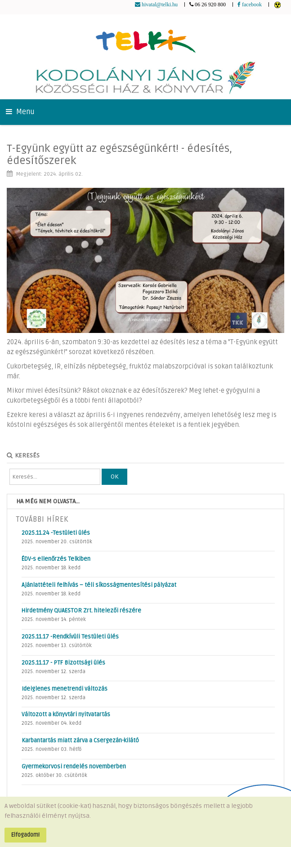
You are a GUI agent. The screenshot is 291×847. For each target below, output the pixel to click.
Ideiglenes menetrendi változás (64, 688)
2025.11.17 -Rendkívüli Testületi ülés (70, 636)
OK (114, 476)
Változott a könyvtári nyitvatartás (66, 714)
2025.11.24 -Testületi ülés (56, 533)
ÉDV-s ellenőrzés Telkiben (56, 559)
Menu (20, 111)
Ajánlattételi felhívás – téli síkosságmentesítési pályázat (99, 585)
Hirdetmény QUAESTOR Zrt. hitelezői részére (81, 610)
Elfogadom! (25, 834)
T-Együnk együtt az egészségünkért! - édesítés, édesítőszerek (119, 154)
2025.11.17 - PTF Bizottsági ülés (63, 662)
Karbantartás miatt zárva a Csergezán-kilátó (80, 740)
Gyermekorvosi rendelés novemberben (74, 766)
